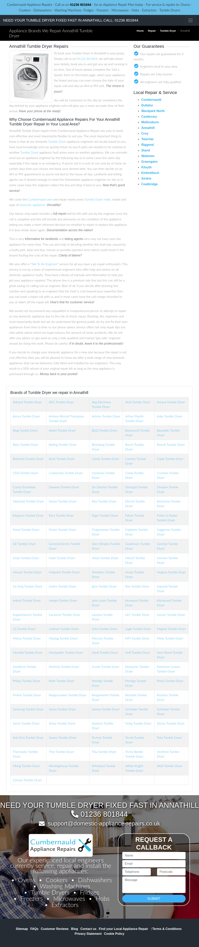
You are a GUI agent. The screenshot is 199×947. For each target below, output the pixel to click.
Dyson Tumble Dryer (63, 501)
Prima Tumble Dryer (170, 681)
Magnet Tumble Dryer (171, 629)
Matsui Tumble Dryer (27, 638)
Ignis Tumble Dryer (104, 586)
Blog (74, 928)
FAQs (34, 928)
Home (140, 30)
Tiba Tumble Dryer (104, 751)
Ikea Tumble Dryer (137, 586)
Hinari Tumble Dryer (105, 558)
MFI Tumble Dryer (137, 638)
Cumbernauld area (40, 199)
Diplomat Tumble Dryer (28, 501)
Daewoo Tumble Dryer (64, 487)
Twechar (147, 139)
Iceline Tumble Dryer (62, 586)
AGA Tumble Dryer (137, 402)
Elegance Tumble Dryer (28, 515)
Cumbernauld (151, 99)
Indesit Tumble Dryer (27, 600)
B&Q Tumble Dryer (104, 430)
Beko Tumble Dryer (25, 444)
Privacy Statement (88, 933)
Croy (144, 133)
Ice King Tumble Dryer (27, 586)
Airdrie (146, 178)
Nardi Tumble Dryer (105, 652)
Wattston (147, 156)
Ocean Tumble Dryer (105, 666)
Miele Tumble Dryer (170, 638)
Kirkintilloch (150, 173)
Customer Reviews (55, 928)
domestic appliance (32, 205)
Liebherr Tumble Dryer (64, 629)
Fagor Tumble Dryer (105, 515)
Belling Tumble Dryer (63, 444)
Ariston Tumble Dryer (106, 416)
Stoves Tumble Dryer (171, 723)
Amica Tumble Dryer (26, 416)
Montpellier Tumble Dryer (66, 652)
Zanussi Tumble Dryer (27, 780)
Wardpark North (153, 111)
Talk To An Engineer (44, 264)
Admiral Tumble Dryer (27, 402)
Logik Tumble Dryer (138, 629)
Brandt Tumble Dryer (171, 444)
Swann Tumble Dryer (63, 737)
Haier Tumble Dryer (62, 558)
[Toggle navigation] (190, 20)
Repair (152, 30)
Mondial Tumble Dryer (28, 652)
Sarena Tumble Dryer (106, 709)
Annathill (147, 127)
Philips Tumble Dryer (26, 681)
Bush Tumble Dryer (62, 458)
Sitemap (22, 928)
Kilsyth (146, 167)
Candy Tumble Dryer (105, 458)
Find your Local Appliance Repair (123, 928)
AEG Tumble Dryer (61, 402)
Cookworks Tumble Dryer (66, 473)
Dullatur (147, 105)
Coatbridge (149, 184)
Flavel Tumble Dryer (26, 529)
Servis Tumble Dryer (26, 723)
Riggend (147, 144)
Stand (145, 150)
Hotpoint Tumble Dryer (64, 572)
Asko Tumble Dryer (169, 416)
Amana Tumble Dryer (171, 402)
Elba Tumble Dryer (104, 501)
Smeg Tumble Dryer (138, 723)
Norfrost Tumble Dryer (64, 666)
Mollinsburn (150, 122)
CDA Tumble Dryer (25, 473)
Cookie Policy (114, 933)
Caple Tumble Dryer (170, 458)
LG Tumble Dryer (24, 629)
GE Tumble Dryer (24, 544)
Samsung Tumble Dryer (28, 709)
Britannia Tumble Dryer (28, 458)
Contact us (88, 928)
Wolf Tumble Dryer (169, 766)
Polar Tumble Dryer (62, 681)
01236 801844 (80, 5)
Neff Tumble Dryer (137, 652)
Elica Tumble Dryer (61, 515)
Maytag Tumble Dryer (63, 638)
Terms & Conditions (166, 928)
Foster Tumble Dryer (62, 529)
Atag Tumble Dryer (25, 430)
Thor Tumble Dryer (61, 751)
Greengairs (149, 161)
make (107, 199)
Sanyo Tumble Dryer (62, 709)
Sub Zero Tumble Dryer (28, 737)
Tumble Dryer (168, 30)
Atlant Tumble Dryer (62, 430)
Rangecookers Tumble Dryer (67, 695)
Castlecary (149, 116)
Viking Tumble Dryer (26, 766)
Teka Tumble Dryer (169, 737)
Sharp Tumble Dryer (62, 723)
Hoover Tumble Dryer (27, 572)
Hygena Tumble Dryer (171, 572)
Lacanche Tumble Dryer (64, 614)
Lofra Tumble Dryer (104, 629)
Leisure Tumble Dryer (171, 614)
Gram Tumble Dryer (26, 558)
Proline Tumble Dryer (27, 695)
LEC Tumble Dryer (137, 614)
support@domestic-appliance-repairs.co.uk (104, 823)
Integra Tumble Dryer (63, 600)
